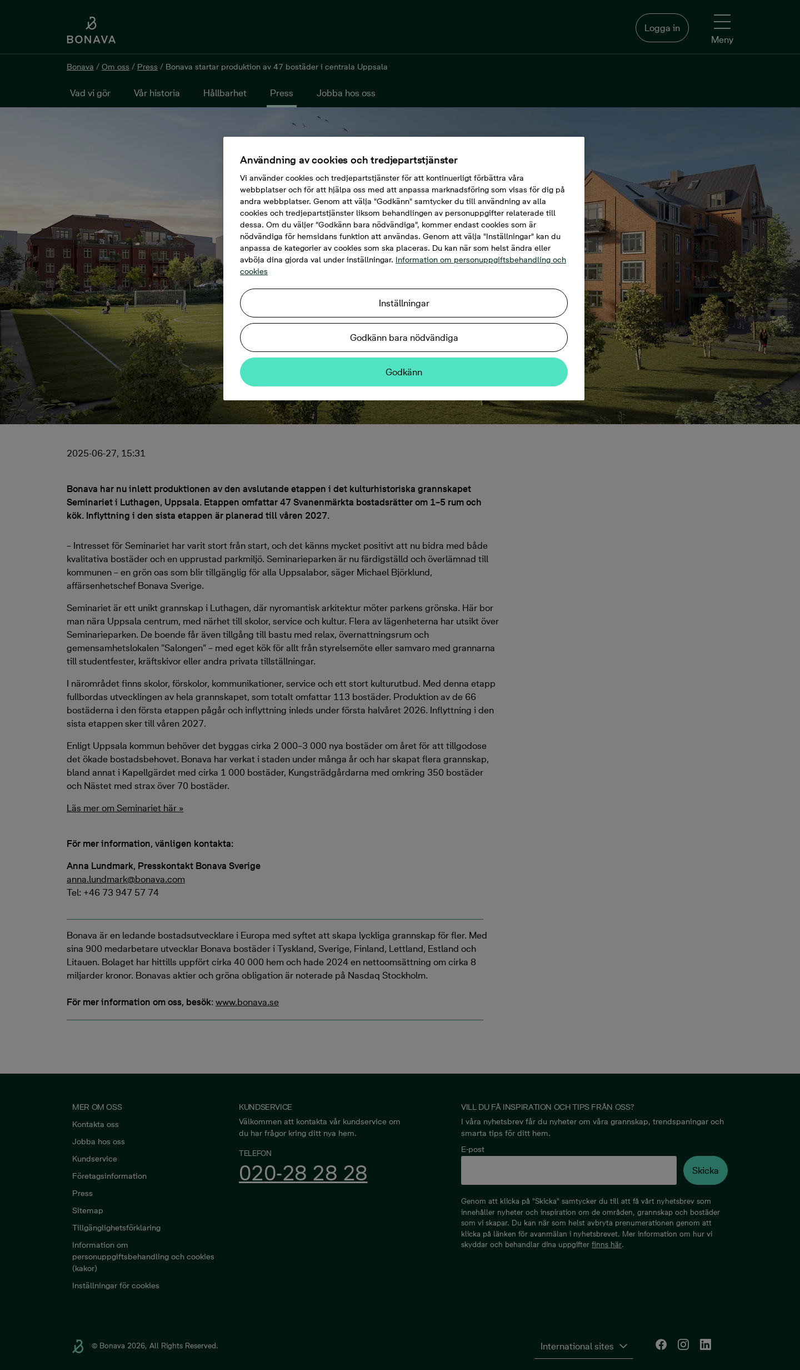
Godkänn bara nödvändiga (404, 337)
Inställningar (404, 303)
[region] (403, 268)
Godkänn (404, 372)
